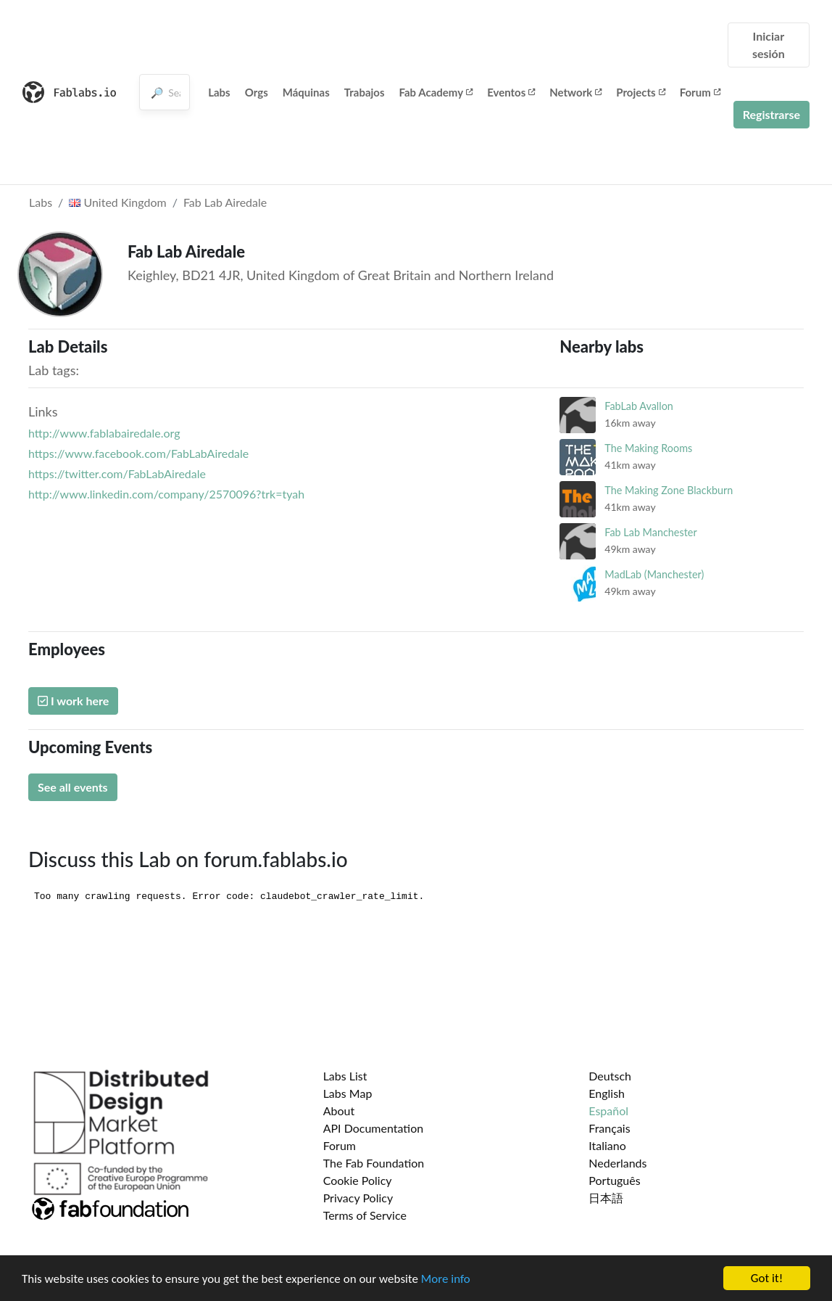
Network (575, 92)
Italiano (607, 1145)
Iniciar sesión (768, 44)
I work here (73, 700)
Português (614, 1180)
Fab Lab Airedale (225, 202)
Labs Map (348, 1093)
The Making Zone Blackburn (668, 490)
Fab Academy (436, 92)
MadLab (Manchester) (654, 574)
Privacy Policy (358, 1197)
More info (445, 1280)
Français (609, 1128)
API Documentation (373, 1128)
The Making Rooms (648, 448)
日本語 (605, 1197)
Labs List (345, 1076)
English (606, 1093)
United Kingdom (117, 202)
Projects (640, 92)
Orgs (256, 92)
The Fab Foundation (374, 1163)
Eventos (511, 92)
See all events (73, 787)
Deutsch (609, 1076)
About (339, 1110)
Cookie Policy (357, 1180)
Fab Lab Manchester (650, 532)
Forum (700, 92)
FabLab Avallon (638, 406)
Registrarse (771, 114)
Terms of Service (365, 1215)
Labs (219, 92)
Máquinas (306, 92)
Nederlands (617, 1163)
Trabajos (364, 92)
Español (608, 1110)
